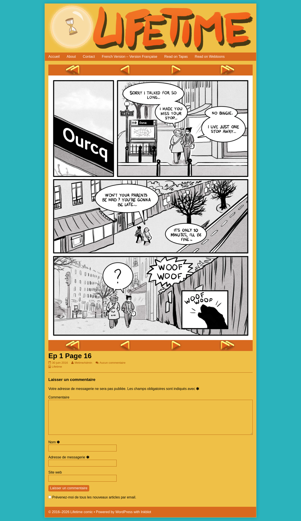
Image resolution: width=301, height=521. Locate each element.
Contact (89, 56)
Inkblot (146, 512)
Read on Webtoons (210, 56)
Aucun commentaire (113, 362)
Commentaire (58, 397)
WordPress (124, 512)
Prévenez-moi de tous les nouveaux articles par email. (94, 497)
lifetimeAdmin (83, 362)
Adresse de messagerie (69, 457)
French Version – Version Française (129, 56)
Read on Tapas (176, 56)
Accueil (54, 56)
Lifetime (57, 366)
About (71, 56)
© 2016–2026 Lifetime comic (70, 512)
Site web (55, 472)
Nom (54, 442)
